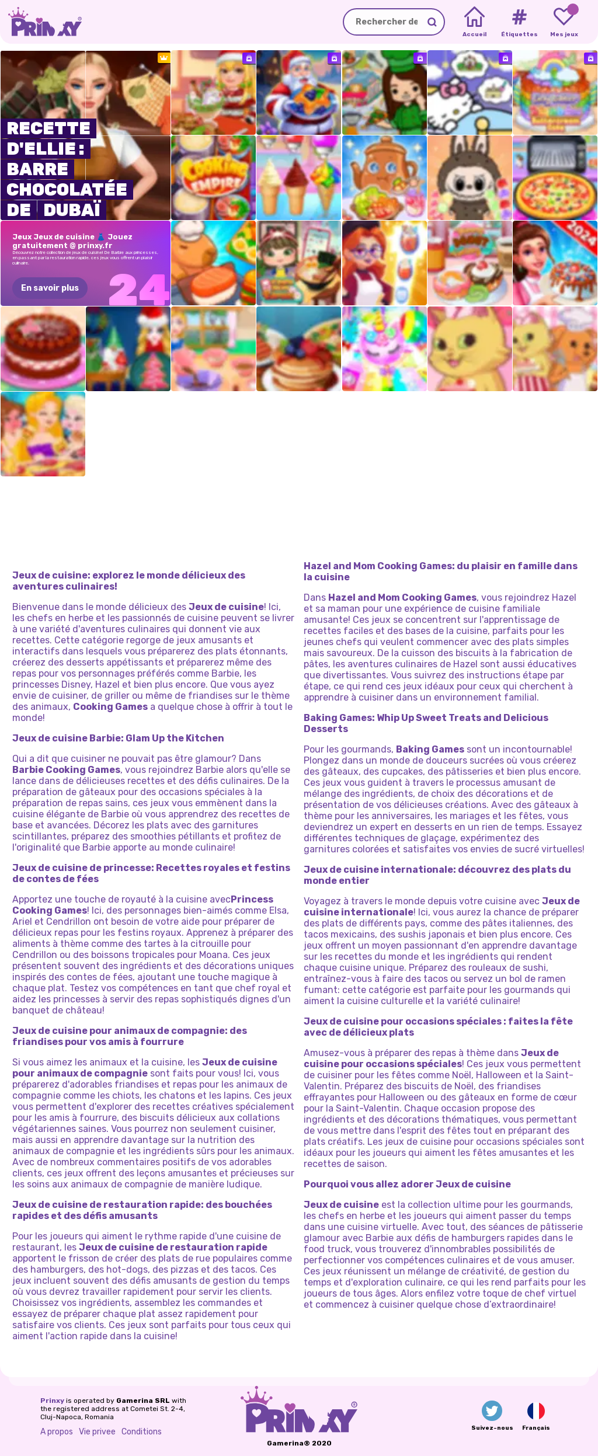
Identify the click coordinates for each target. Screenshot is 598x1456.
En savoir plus (50, 288)
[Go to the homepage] (41, 22)
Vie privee (97, 1432)
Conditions (141, 1432)
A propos (56, 1432)
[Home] (474, 22)
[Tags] (519, 22)
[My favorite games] (564, 22)
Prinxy (52, 1400)
